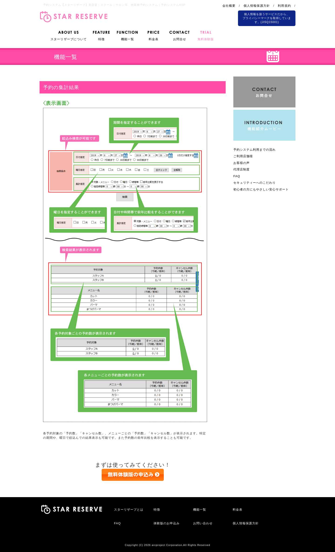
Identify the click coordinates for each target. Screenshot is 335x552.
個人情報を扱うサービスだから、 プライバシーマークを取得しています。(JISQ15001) (267, 18)
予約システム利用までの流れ (254, 149)
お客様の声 (241, 163)
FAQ (236, 176)
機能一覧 (199, 509)
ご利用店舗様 (243, 156)
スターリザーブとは (128, 509)
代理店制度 (241, 169)
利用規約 (284, 5)
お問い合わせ (203, 523)
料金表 (237, 509)
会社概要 (229, 5)
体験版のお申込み (167, 523)
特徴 (157, 509)
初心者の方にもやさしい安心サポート (261, 189)
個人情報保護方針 (257, 5)
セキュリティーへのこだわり (254, 182)
